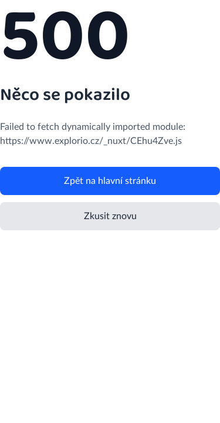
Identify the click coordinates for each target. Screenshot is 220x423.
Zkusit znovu (110, 216)
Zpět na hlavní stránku (110, 181)
